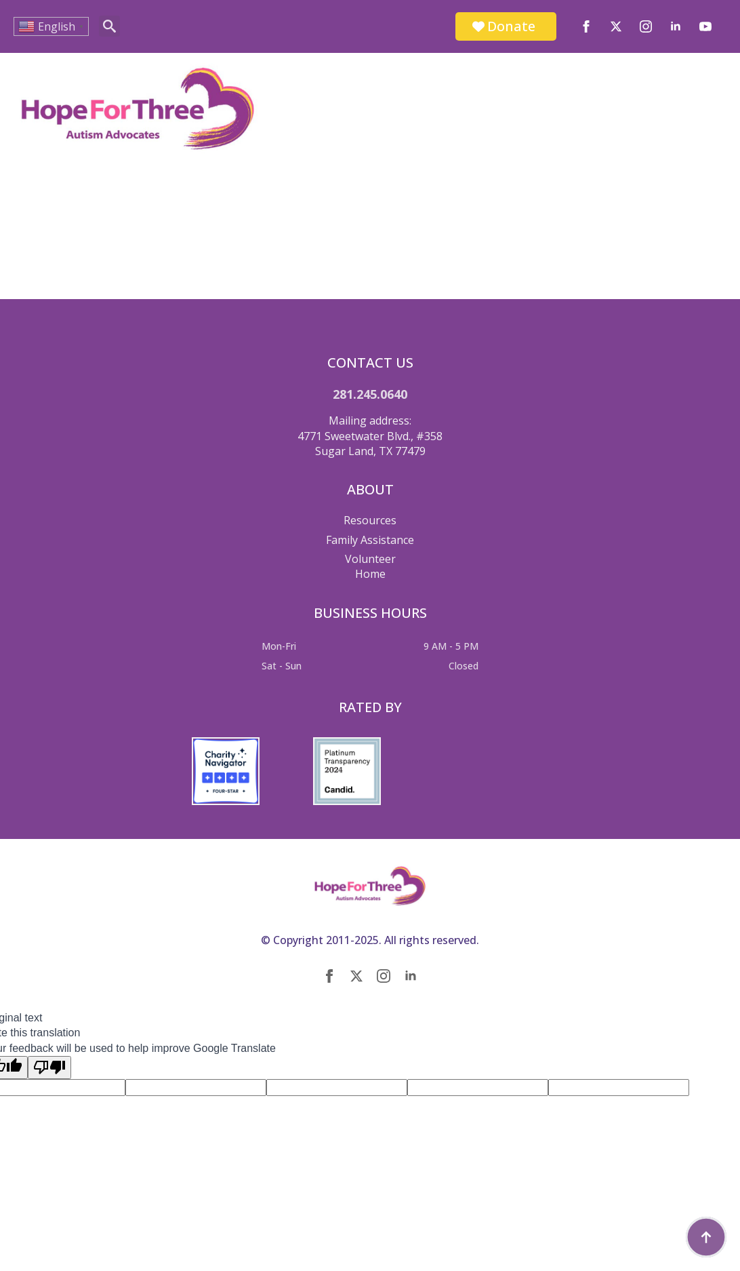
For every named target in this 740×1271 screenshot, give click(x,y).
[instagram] (646, 26)
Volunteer (370, 558)
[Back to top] (706, 1237)
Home (370, 573)
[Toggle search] (109, 26)
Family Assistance (370, 539)
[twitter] (616, 26)
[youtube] (705, 26)
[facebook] (586, 26)
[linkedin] (675, 26)
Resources (370, 520)
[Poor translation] (49, 1067)
